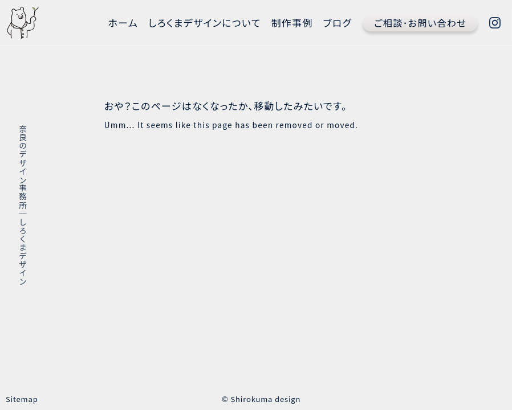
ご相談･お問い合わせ (420, 23)
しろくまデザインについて (204, 22)
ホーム (123, 22)
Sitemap (22, 398)
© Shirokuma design (261, 398)
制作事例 (292, 22)
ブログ (337, 22)
